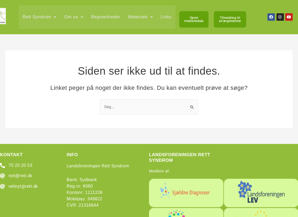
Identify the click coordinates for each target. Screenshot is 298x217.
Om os (74, 17)
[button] (40, 17)
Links (28, 42)
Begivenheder (106, 17)
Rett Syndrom (40, 17)
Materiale (141, 17)
